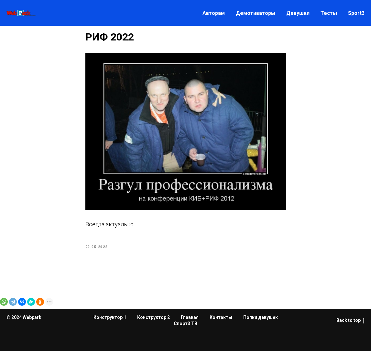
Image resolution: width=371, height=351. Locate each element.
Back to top (350, 320)
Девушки (298, 13)
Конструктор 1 (109, 317)
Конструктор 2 (153, 317)
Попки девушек (260, 317)
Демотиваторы (255, 13)
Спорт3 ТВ (185, 323)
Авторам (213, 13)
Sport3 (356, 13)
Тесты (329, 13)
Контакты (221, 317)
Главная (190, 317)
